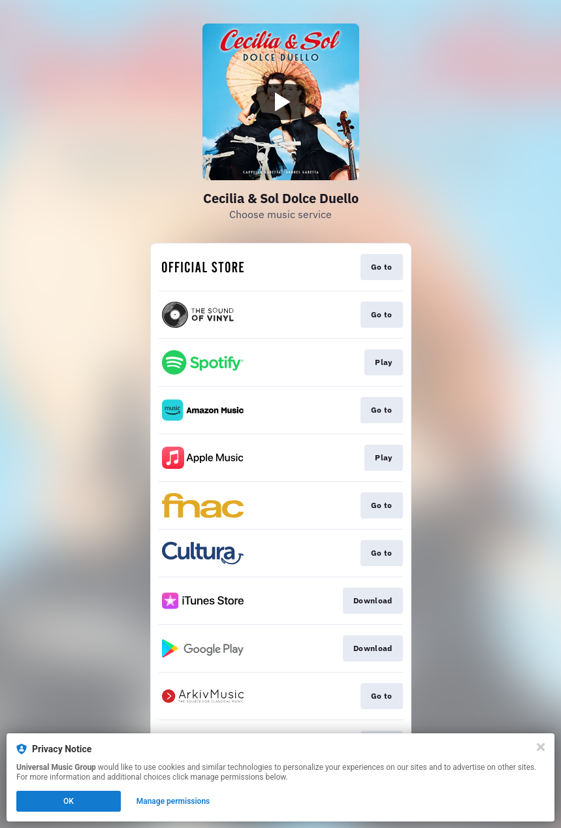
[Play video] (281, 102)
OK (68, 801)
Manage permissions (173, 801)
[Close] (540, 747)
